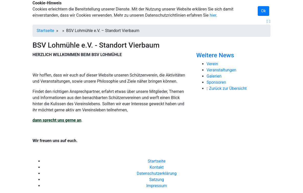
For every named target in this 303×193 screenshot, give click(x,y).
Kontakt (156, 167)
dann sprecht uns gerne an (57, 120)
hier (213, 15)
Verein (212, 63)
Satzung (156, 179)
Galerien (214, 76)
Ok (263, 10)
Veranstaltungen (221, 70)
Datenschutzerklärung (157, 173)
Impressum (156, 185)
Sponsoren (216, 82)
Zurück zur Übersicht (227, 88)
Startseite (45, 30)
